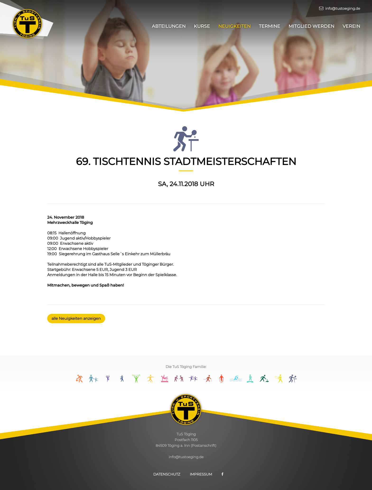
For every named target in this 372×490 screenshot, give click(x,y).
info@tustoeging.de (339, 8)
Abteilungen (169, 26)
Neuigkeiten (234, 26)
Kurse (202, 26)
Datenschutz (166, 474)
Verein (351, 26)
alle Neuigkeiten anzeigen (76, 318)
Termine (269, 26)
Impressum (201, 474)
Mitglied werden (311, 26)
